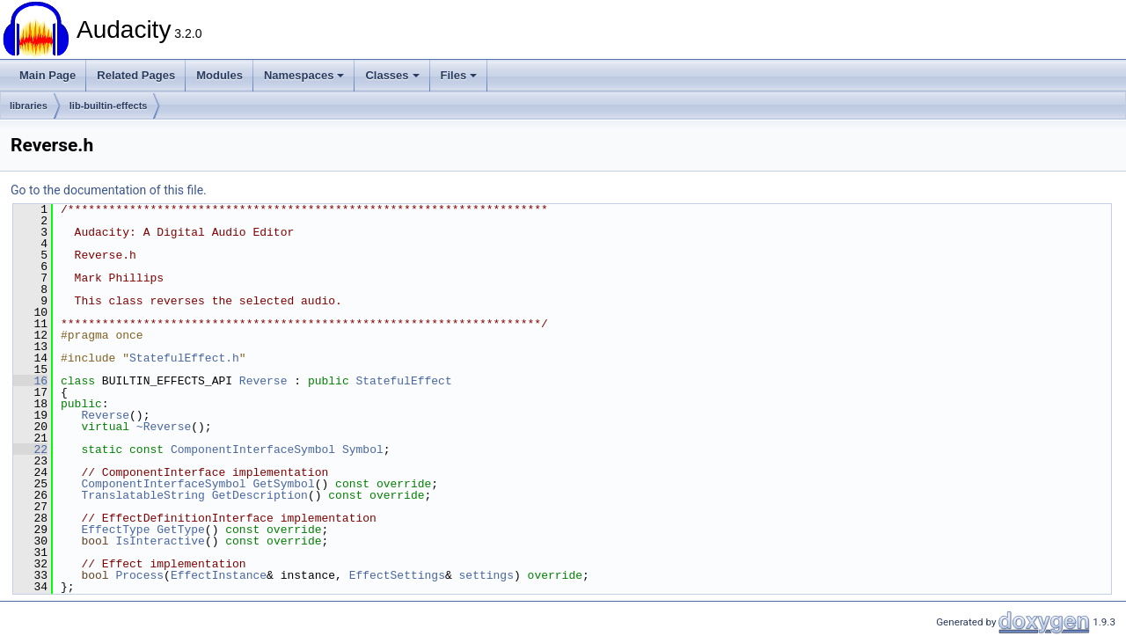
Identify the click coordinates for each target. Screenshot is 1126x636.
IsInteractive (159, 541)
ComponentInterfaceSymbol (253, 449)
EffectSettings (397, 575)
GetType (181, 529)
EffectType (115, 529)
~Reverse (163, 427)
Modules (219, 75)
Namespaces (304, 75)
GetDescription (260, 495)
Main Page (47, 75)
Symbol (363, 449)
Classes (392, 75)
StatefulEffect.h (184, 358)
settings (485, 575)
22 (30, 449)
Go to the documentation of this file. (109, 190)
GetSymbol (283, 484)
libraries (29, 105)
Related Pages (136, 75)
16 (30, 381)
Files (459, 75)
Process (139, 575)
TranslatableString (142, 495)
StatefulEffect (403, 381)
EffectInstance (219, 575)
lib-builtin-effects (108, 105)
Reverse (263, 381)
